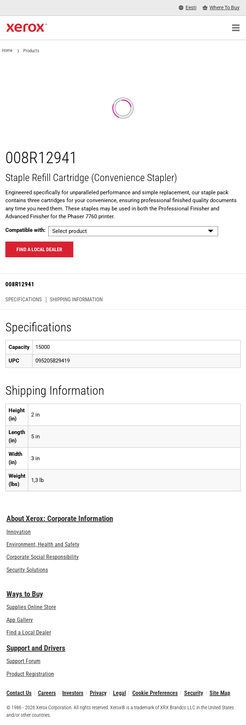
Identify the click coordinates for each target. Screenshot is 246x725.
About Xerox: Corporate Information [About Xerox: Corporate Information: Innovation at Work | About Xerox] (59, 518)
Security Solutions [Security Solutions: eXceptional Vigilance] (27, 569)
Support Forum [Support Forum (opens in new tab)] (23, 661)
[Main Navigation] (235, 28)
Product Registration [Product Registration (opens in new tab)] (30, 674)
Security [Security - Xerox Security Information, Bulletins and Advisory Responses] (193, 693)
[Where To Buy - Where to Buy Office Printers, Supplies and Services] (221, 7)
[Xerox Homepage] (26, 28)
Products (31, 50)
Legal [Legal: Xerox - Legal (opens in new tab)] (119, 693)
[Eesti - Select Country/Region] (187, 7)
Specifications (23, 300)
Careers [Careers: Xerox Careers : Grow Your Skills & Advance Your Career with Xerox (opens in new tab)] (47, 693)
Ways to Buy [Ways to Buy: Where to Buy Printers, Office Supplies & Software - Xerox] (24, 594)
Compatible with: (25, 230)
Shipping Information (76, 300)
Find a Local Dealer (28, 632)
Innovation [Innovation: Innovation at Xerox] (18, 532)
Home (7, 50)
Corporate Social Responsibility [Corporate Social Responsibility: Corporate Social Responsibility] (42, 557)
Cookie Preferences (155, 693)
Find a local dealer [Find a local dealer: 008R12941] (39, 249)
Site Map (220, 693)
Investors (72, 693)
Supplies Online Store (31, 607)
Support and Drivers (35, 648)
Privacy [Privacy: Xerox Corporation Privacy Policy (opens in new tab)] (98, 693)
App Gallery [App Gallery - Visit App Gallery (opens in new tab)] (19, 620)
